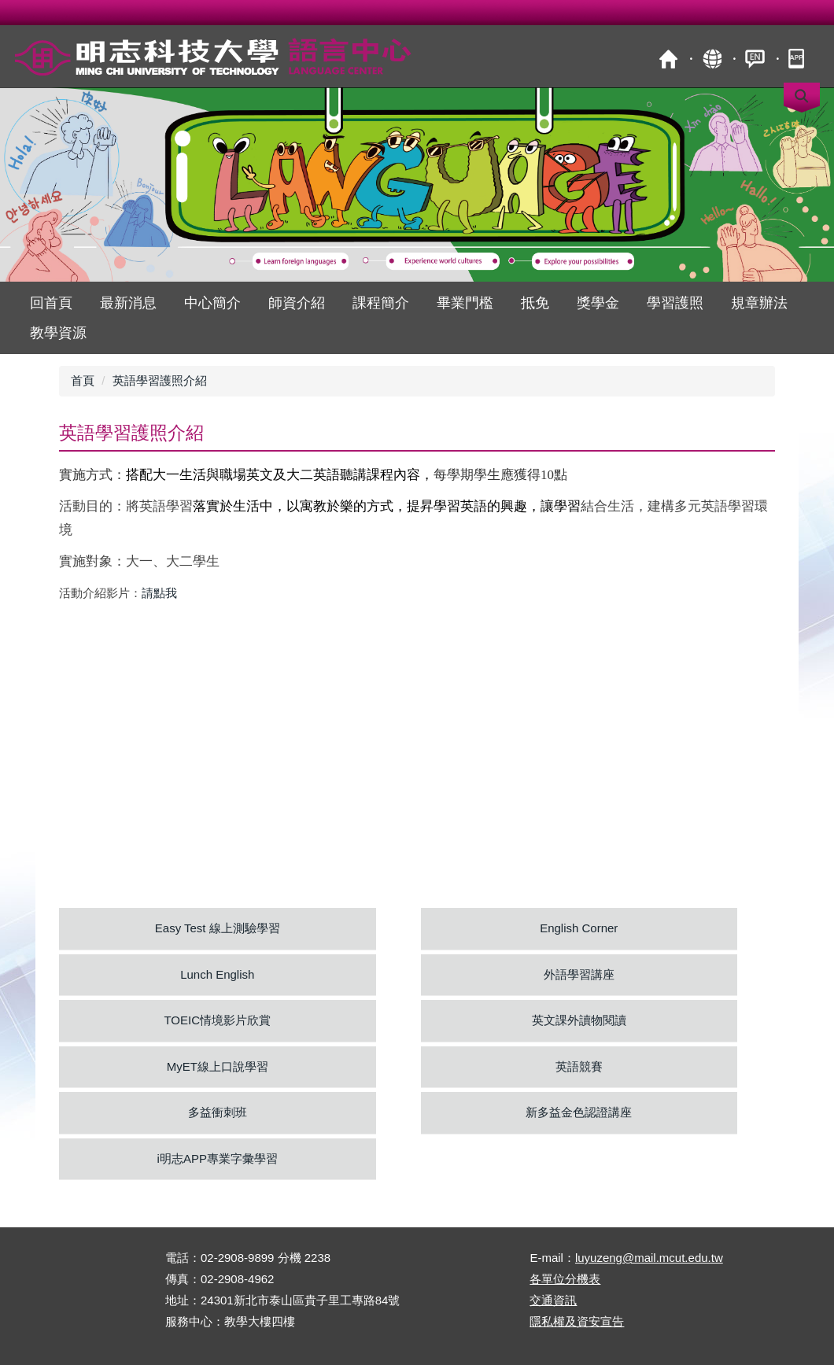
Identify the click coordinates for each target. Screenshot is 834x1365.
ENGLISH (755, 58)
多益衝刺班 (217, 1112)
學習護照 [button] (675, 303)
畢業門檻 (465, 303)
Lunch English (217, 974)
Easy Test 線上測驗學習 (217, 928)
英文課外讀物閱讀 (579, 1020)
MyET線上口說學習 (217, 1066)
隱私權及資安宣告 (577, 1321)
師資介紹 (296, 303)
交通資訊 (553, 1300)
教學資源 (58, 333)
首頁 (668, 58)
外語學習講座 (579, 974)
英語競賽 (579, 1066)
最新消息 (128, 303)
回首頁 (51, 303)
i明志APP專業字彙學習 (217, 1158)
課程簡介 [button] (380, 303)
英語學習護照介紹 (160, 380)
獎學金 (598, 303)
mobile (798, 58)
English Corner (579, 928)
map (711, 58)
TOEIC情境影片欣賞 (217, 1020)
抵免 (535, 303)
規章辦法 (759, 303)
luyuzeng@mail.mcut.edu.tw (649, 1257)
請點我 (159, 592)
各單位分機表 (565, 1279)
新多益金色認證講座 (579, 1112)
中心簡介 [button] (212, 303)
